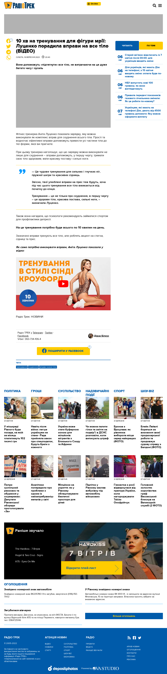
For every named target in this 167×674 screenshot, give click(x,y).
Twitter (49, 332)
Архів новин (133, 646)
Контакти (131, 653)
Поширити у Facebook (69, 350)
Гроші (36, 391)
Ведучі (89, 647)
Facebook (23, 335)
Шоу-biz (147, 391)
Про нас (131, 656)
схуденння (33, 367)
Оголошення (15, 584)
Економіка (69, 657)
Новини (49, 647)
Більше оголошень (124, 616)
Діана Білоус (101, 335)
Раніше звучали (94, 650)
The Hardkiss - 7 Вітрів (27, 548)
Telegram (38, 332)
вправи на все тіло (48, 367)
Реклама (131, 659)
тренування (22, 367)
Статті (48, 650)
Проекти (90, 644)
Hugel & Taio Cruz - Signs (29, 555)
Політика (12, 391)
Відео (48, 644)
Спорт (119, 391)
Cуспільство (69, 391)
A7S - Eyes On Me (25, 561)
